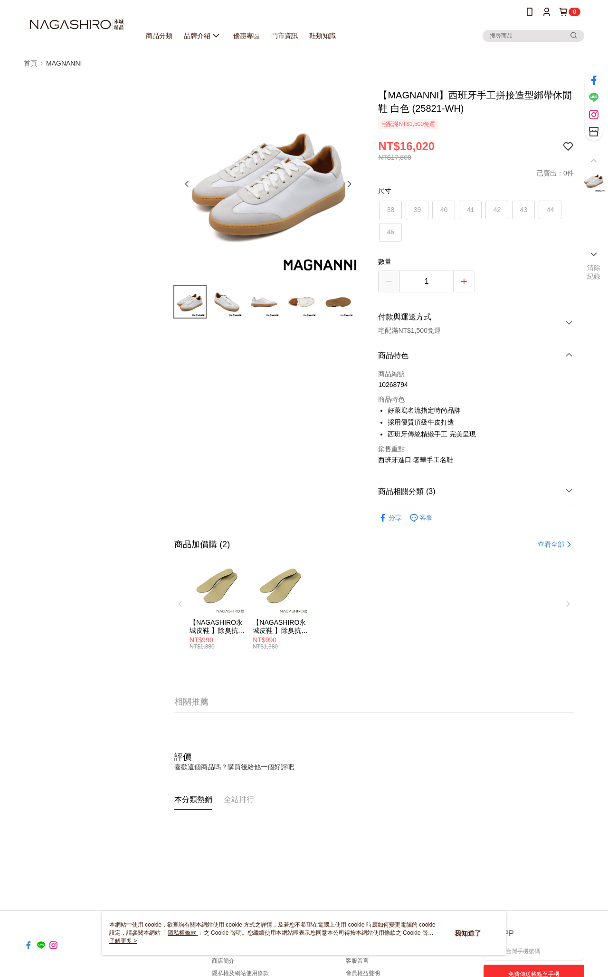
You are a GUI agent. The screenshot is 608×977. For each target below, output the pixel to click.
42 (497, 209)
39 (417, 209)
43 (524, 209)
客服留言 (357, 961)
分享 (390, 518)
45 (391, 232)
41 (471, 209)
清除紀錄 (594, 272)
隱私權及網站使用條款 (240, 973)
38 (391, 209)
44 (550, 209)
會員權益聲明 (363, 973)
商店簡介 (223, 961)
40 (444, 209)
